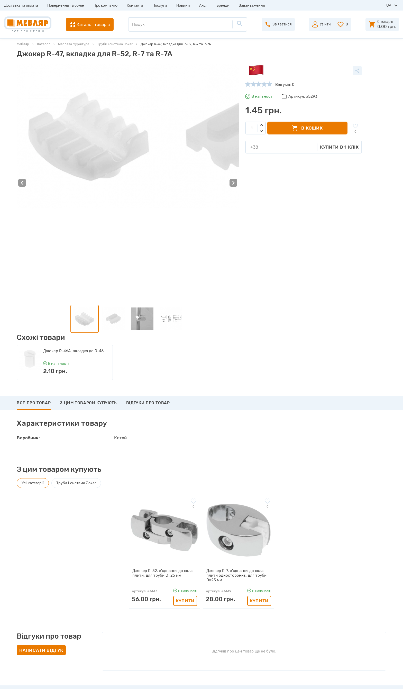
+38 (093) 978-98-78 (354, 617)
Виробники (123, 600)
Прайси (120, 609)
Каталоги (121, 618)
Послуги (159, 5)
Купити (185, 462)
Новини (183, 5)
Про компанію (105, 5)
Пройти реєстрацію (221, 609)
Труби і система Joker (115, 44)
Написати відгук (41, 512)
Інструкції (122, 627)
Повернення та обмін (65, 5)
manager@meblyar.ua (351, 643)
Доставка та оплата (21, 5)
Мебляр (23, 44)
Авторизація (214, 600)
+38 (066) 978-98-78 (354, 631)
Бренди (223, 5)
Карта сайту (124, 646)
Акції (203, 5)
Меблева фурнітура (73, 44)
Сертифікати (124, 637)
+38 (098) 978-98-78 (354, 624)
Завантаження (252, 5)
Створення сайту (351, 680)
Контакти (135, 5)
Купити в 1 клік (261, 147)
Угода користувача (130, 655)
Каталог (43, 44)
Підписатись (361, 562)
